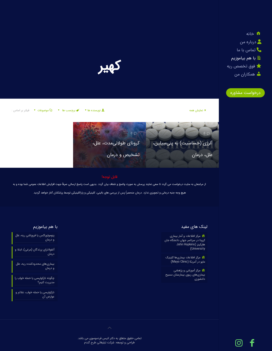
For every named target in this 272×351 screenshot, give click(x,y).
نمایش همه (198, 110)
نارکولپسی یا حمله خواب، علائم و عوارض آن (35, 294)
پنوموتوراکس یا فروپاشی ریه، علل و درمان (34, 237)
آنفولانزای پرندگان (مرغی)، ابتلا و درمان (34, 251)
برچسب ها (68, 110)
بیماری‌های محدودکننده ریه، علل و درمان (35, 266)
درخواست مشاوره (245, 93)
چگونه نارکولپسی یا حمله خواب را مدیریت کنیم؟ (34, 280)
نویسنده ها (94, 110)
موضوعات (43, 110)
